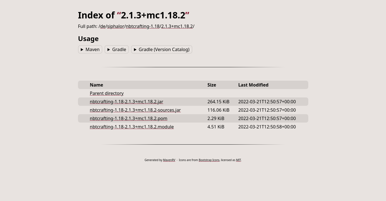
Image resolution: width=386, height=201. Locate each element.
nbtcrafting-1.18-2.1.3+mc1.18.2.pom (128, 118)
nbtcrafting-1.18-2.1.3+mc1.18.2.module (132, 127)
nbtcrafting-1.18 (142, 26)
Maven (93, 49)
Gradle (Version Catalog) (164, 49)
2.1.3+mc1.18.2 (177, 26)
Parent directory (107, 93)
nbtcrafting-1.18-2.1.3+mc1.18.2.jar (126, 102)
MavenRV (169, 160)
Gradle (119, 49)
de (102, 26)
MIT (238, 160)
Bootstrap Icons (209, 160)
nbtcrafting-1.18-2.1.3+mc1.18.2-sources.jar (135, 110)
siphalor (115, 26)
